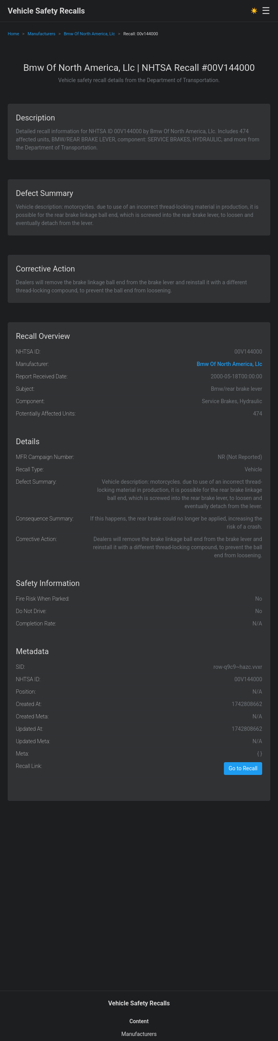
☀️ (254, 10)
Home (13, 33)
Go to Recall (243, 768)
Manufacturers (41, 33)
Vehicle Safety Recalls (46, 10)
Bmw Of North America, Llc (89, 33)
